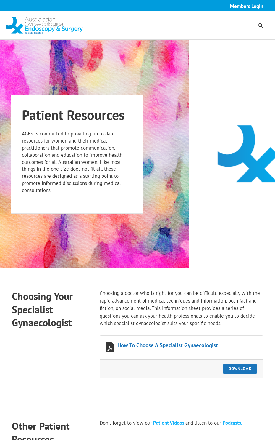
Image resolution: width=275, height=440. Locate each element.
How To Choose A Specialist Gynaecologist (167, 345)
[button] (261, 25)
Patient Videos (168, 423)
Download (240, 369)
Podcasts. (232, 423)
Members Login (246, 6)
